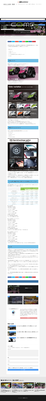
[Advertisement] (23, 12)
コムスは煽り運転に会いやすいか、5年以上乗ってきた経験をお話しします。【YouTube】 (6, 391)
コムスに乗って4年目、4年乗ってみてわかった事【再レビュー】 (27, 331)
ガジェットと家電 (28, 4)
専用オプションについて (12, 52)
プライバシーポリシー (39, 4)
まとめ (9, 55)
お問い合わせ (33, 4)
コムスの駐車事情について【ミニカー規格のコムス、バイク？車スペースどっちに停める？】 (17, 391)
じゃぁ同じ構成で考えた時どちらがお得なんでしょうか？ (16, 54)
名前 (8, 357)
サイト (8, 364)
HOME (2, 36)
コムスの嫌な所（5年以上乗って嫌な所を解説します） (28, 391)
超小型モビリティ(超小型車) (7, 4)
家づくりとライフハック (21, 4)
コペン (16, 4)
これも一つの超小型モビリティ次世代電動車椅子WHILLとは (27, 337)
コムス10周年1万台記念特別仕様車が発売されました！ (18, 36)
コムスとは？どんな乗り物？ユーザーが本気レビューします (27, 325)
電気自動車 (13, 4)
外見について (10, 51)
